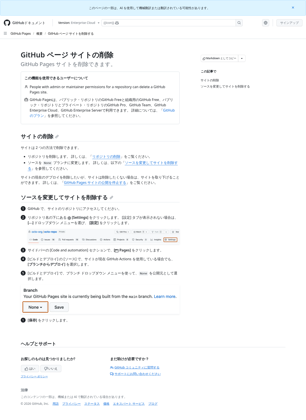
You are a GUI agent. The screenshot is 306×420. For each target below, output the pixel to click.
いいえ (51, 368)
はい (30, 368)
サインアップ (289, 23)
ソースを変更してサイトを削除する (67, 197)
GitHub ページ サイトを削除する (71, 33)
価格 (106, 403)
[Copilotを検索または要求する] (172, 22)
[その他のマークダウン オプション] (242, 58)
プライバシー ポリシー (34, 376)
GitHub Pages (21, 33)
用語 (56, 403)
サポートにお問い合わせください (135, 374)
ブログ (153, 403)
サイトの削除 (40, 136)
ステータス (92, 403)
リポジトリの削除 (106, 156)
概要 (39, 33)
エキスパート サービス (129, 403)
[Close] (293, 7)
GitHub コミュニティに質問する (135, 367)
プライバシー (71, 403)
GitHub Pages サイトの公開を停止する (95, 182)
